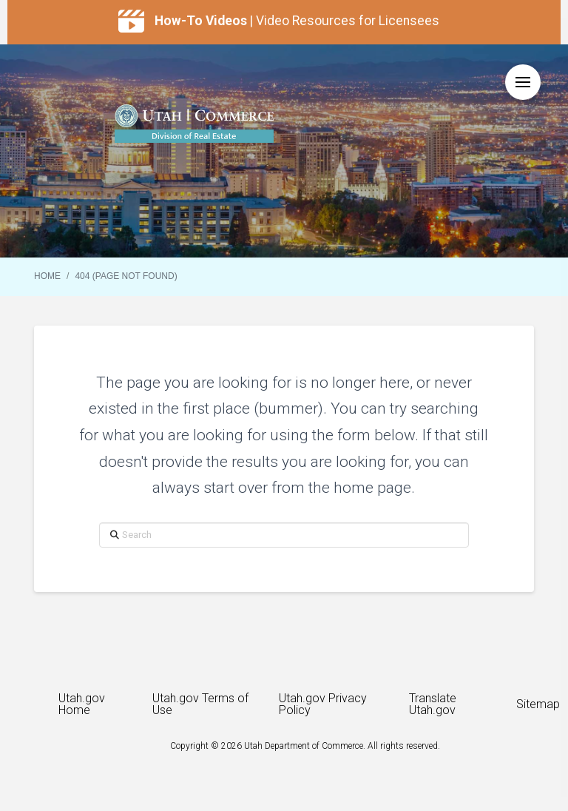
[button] (523, 82)
